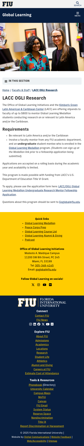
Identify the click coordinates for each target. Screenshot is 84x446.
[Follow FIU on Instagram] (31, 324)
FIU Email (42, 405)
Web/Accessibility (36, 441)
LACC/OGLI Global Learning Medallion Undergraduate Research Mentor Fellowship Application (40, 190)
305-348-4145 (44, 266)
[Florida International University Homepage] (22, 4)
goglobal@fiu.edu (46, 270)
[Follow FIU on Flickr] (53, 324)
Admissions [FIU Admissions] (42, 340)
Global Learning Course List (41, 232)
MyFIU (42, 397)
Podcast (30, 240)
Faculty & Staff (21, 90)
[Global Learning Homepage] (16, 15)
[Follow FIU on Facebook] (39, 324)
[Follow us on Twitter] (33, 285)
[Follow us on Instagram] (39, 285)
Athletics (42, 361)
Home (5, 90)
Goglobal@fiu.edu (69, 202)
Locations (42, 349)
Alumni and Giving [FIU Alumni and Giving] (42, 365)
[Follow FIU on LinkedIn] (35, 324)
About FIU (42, 336)
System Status (42, 410)
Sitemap (52, 441)
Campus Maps (42, 393)
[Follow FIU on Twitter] (44, 324)
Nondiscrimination (42, 418)
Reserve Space (42, 414)
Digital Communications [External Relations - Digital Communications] (36, 437)
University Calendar (42, 389)
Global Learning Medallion (40, 223)
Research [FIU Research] (42, 353)
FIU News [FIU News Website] (42, 320)
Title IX (42, 422)
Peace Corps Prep (35, 227)
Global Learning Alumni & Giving (43, 236)
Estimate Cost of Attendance (42, 373)
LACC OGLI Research (44, 90)
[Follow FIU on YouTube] (48, 324)
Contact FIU (42, 316)
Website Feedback (61, 437)
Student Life (42, 357)
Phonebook (35, 385)
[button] (78, 4)
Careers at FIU (42, 369)
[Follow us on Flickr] (50, 285)
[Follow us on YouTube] (45, 285)
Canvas (42, 401)
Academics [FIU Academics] (42, 345)
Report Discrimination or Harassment (42, 426)
